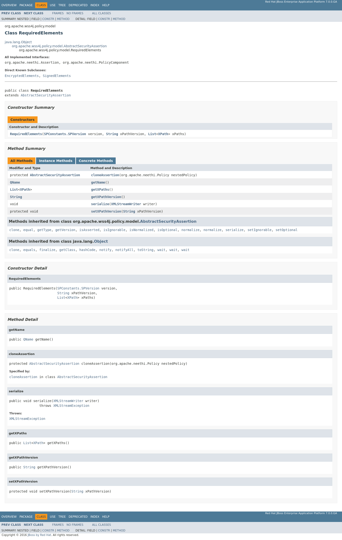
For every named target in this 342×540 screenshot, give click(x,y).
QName (15, 182)
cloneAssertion (105, 175)
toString (145, 250)
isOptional (167, 230)
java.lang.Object (18, 42)
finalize (47, 250)
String (112, 134)
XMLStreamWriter (126, 204)
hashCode (87, 250)
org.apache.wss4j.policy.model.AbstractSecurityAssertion (59, 46)
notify (105, 250)
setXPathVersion (106, 211)
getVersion (65, 230)
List (152, 134)
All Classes (101, 13)
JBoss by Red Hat (39, 535)
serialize (100, 204)
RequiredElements (26, 134)
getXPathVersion (106, 197)
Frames (58, 13)
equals (29, 250)
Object (101, 241)
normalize (190, 230)
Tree (62, 5)
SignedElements (57, 76)
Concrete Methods (96, 161)
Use (53, 5)
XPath (163, 134)
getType (44, 230)
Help (105, 5)
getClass (67, 250)
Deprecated (78, 5)
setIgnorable (259, 230)
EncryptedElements (22, 76)
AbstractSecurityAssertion (46, 95)
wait (161, 250)
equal (28, 230)
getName (98, 182)
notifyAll (124, 250)
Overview (9, 5)
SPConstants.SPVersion (65, 134)
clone (14, 230)
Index (95, 5)
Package (26, 5)
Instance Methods (55, 161)
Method (63, 19)
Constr (48, 19)
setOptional (287, 230)
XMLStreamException (71, 405)
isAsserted (89, 230)
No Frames (74, 13)
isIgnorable (114, 230)
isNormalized (141, 230)
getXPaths (100, 189)
